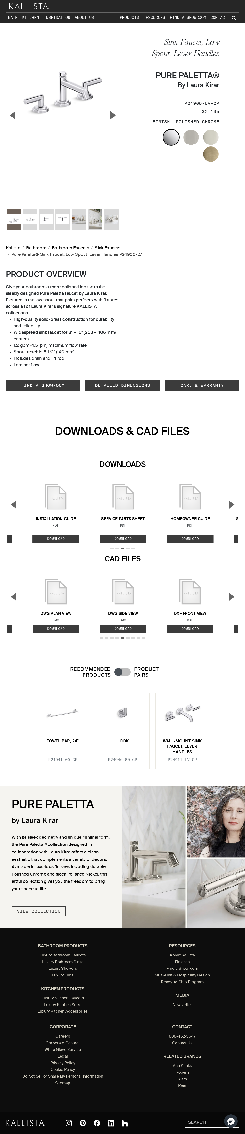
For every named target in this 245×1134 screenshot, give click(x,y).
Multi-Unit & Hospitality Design (182, 975)
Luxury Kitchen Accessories (63, 1012)
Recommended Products (90, 672)
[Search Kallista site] (234, 18)
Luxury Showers (62, 969)
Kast (182, 1086)
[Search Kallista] (205, 1123)
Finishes (182, 962)
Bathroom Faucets (70, 248)
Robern (182, 1073)
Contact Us (182, 1043)
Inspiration (57, 17)
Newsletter (182, 1005)
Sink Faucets (107, 248)
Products (129, 17)
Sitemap (62, 1083)
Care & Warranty (202, 385)
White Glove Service (63, 1050)
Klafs (182, 1079)
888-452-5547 (182, 1036)
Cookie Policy (63, 1070)
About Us (84, 17)
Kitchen (30, 17)
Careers (62, 1036)
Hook (122, 741)
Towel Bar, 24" (63, 741)
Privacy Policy (62, 1063)
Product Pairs (146, 672)
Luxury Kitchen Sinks (62, 1005)
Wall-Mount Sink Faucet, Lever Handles (182, 746)
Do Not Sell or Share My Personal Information (62, 1077)
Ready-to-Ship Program (182, 982)
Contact (218, 17)
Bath (13, 17)
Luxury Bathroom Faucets (63, 955)
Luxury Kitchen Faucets (63, 998)
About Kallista (182, 955)
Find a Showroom (188, 17)
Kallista (13, 248)
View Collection (39, 911)
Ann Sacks (182, 1066)
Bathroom (36, 248)
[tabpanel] (122, 728)
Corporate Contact (63, 1043)
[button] (231, 1121)
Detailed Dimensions (122, 385)
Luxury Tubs (63, 975)
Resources (154, 17)
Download (56, 539)
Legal (63, 1056)
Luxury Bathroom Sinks (62, 962)
